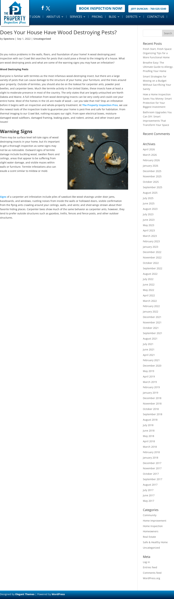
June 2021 (148, 349)
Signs (3, 196)
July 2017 (148, 490)
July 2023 (148, 214)
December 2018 (152, 398)
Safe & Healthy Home (155, 542)
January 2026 (150, 165)
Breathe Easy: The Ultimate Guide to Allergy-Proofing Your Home (158, 67)
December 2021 (152, 317)
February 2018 (151, 452)
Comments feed (152, 572)
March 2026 (150, 154)
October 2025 (151, 181)
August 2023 (150, 208)
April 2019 (149, 376)
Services (76, 16)
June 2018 (148, 430)
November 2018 (152, 403)
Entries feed (150, 567)
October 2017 (151, 473)
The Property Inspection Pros (100, 105)
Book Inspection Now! (100, 8)
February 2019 (151, 387)
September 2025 (152, 187)
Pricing (97, 16)
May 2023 (148, 225)
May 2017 (148, 500)
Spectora (9, 38)
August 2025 (150, 192)
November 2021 (152, 322)
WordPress (58, 594)
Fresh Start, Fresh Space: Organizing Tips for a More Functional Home (157, 53)
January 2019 (150, 392)
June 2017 (148, 495)
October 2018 (151, 409)
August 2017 (150, 484)
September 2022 (152, 268)
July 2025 (148, 198)
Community (149, 515)
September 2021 (152, 333)
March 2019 (150, 382)
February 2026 (151, 160)
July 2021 (148, 344)
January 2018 (150, 457)
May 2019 (148, 371)
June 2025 (148, 203)
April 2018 (149, 441)
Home (10, 16)
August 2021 (150, 338)
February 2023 (151, 241)
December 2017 (152, 463)
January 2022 (150, 311)
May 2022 (148, 290)
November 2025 (152, 176)
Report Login (30, 16)
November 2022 (152, 257)
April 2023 (149, 230)
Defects (131, 16)
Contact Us (155, 16)
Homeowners (150, 531)
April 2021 (149, 355)
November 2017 (152, 468)
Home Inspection (153, 526)
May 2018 (148, 436)
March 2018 (150, 446)
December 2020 (152, 365)
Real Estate (149, 536)
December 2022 (152, 252)
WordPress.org (151, 578)
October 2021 (151, 328)
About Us (53, 16)
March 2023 (150, 236)
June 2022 (148, 284)
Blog (112, 16)
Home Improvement (154, 520)
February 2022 (151, 306)
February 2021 (151, 360)
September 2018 (152, 414)
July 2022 (148, 279)
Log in (146, 562)
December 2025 (152, 171)
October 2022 (151, 263)
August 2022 (150, 273)
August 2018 (150, 419)
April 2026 (149, 149)
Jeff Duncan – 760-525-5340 (148, 8)
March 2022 (150, 300)
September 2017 (152, 479)
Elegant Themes (24, 594)
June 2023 (148, 219)
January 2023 (150, 246)
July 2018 (148, 425)
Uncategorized (42, 38)
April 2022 (149, 295)
